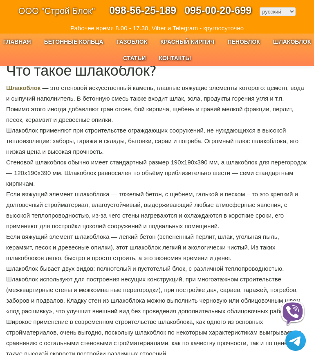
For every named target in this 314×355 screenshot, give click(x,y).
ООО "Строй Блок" (56, 11)
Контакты (175, 58)
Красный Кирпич (187, 41)
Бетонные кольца (73, 41)
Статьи (134, 58)
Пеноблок (243, 41)
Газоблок (132, 41)
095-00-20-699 (217, 10)
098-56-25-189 (142, 10)
